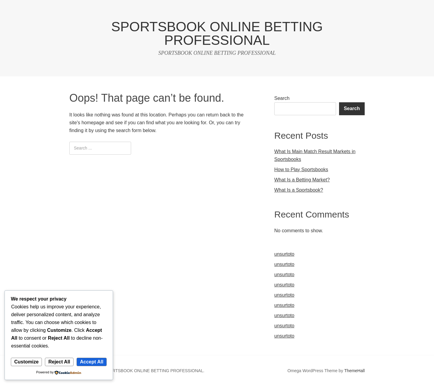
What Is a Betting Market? (302, 179)
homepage (92, 122)
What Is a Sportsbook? (298, 190)
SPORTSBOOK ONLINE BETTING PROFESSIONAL (217, 33)
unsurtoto (284, 254)
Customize (26, 361)
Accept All (91, 361)
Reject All (59, 361)
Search (282, 98)
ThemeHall (354, 370)
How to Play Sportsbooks (301, 169)
